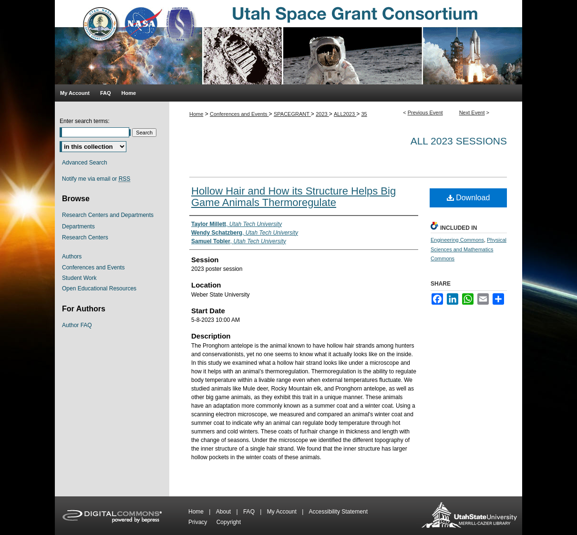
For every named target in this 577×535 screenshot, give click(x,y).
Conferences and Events (239, 114)
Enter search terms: (85, 121)
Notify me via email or (96, 178)
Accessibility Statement (338, 511)
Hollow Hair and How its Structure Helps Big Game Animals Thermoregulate (293, 196)
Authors (72, 256)
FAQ (249, 511)
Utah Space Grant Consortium (288, 42)
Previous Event (425, 112)
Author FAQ (77, 325)
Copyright (228, 522)
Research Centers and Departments (108, 215)
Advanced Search (84, 162)
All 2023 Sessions (459, 140)
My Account (282, 511)
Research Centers (85, 237)
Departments (78, 226)
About (224, 511)
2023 (322, 114)
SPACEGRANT (292, 114)
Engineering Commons (457, 240)
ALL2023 (345, 114)
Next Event (472, 112)
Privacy (198, 522)
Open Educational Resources (99, 288)
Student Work (79, 278)
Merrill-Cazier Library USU (469, 515)
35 (364, 114)
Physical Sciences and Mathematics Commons (468, 249)
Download (468, 198)
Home (196, 114)
